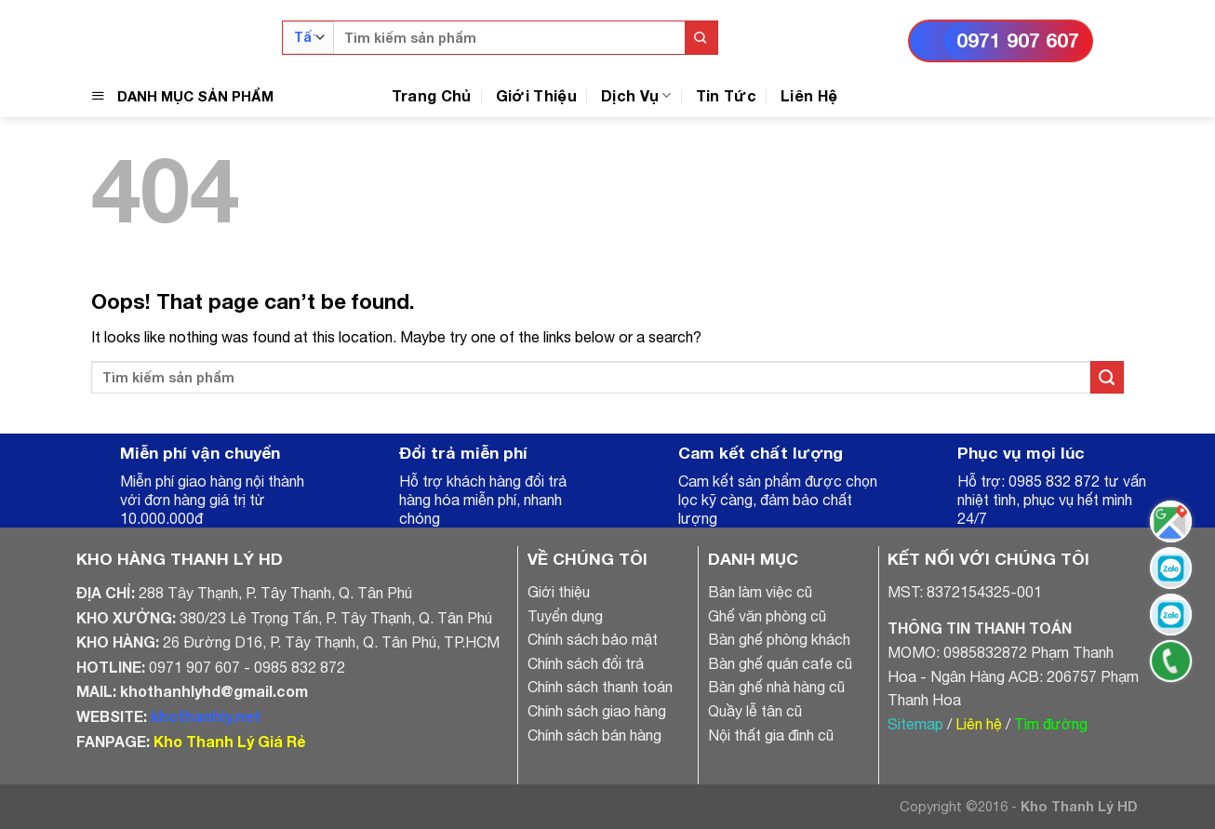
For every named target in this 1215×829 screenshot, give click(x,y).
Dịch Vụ (636, 95)
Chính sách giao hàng (596, 710)
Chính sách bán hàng (594, 735)
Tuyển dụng (565, 616)
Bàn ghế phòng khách (779, 639)
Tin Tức (726, 95)
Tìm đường (1051, 723)
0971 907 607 (1017, 40)
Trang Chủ (432, 95)
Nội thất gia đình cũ (771, 735)
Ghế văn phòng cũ (767, 616)
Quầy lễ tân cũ (755, 710)
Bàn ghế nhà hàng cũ (776, 686)
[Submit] (701, 37)
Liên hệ (978, 723)
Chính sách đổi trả (585, 663)
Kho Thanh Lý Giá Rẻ (229, 741)
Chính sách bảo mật (592, 639)
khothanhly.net (205, 716)
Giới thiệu (558, 591)
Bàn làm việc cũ (760, 591)
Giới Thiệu (536, 95)
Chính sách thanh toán (600, 686)
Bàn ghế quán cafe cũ (780, 663)
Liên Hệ (809, 95)
